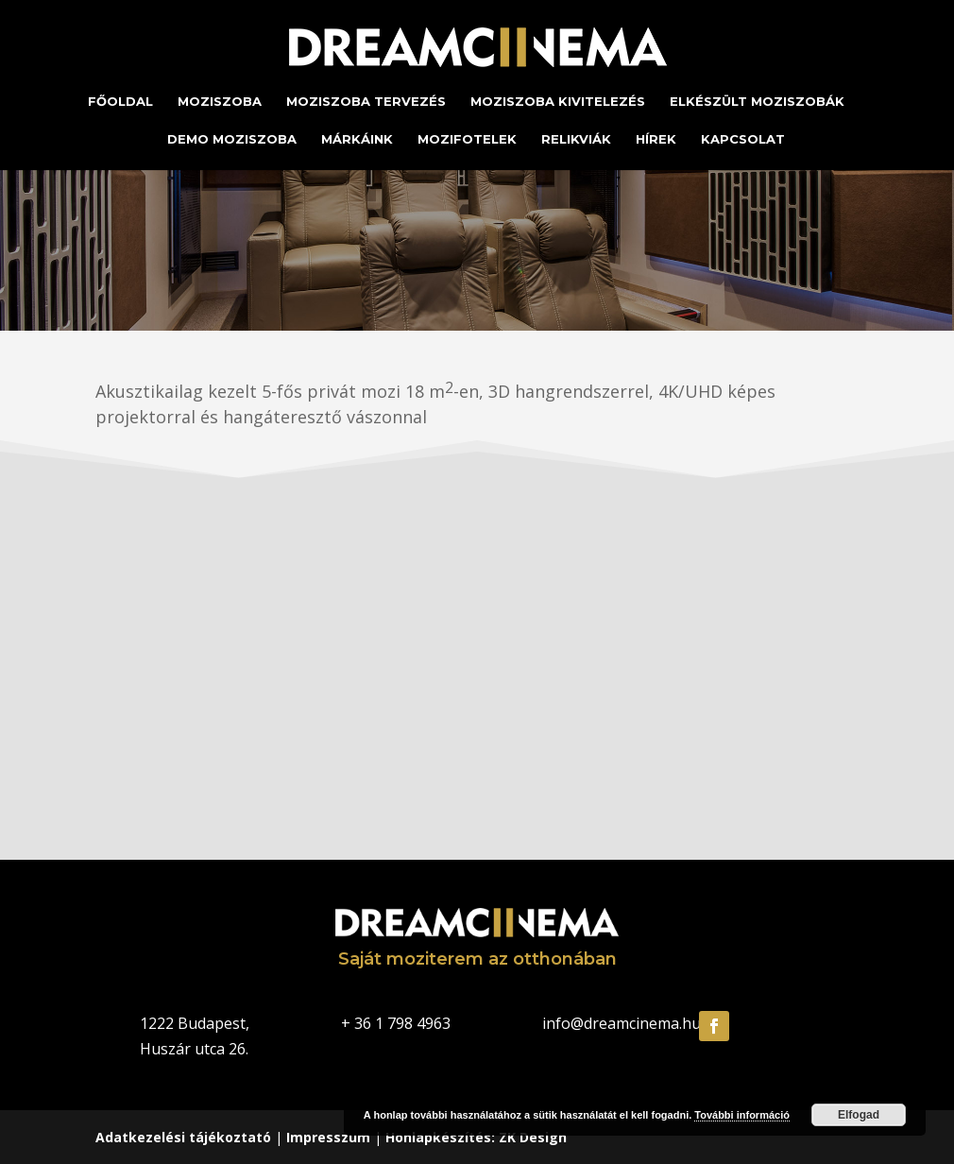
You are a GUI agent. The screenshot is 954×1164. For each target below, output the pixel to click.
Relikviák (576, 139)
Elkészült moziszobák (757, 101)
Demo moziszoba (232, 139)
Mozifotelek (467, 139)
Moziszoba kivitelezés (557, 101)
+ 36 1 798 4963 (396, 1023)
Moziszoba (220, 101)
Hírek (656, 139)
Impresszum (328, 1137)
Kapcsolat (743, 139)
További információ (742, 1115)
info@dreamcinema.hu (621, 1023)
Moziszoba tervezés (366, 101)
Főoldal (120, 101)
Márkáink (357, 139)
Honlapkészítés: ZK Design (476, 1137)
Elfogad (858, 1114)
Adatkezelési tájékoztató (183, 1137)
